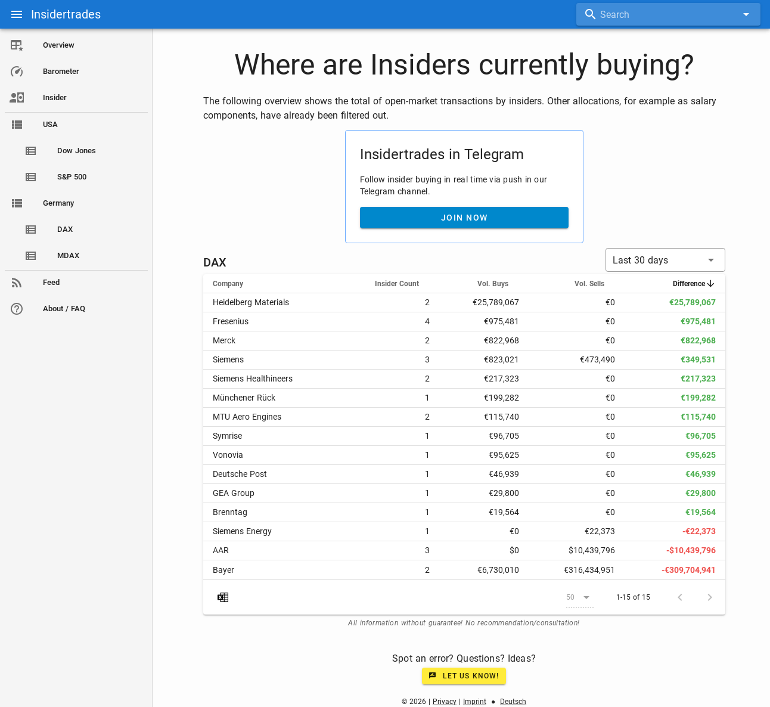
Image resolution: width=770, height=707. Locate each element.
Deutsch (513, 701)
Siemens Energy (242, 531)
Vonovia (228, 455)
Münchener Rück (244, 397)
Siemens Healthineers (253, 378)
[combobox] (668, 14)
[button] (665, 260)
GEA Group (233, 493)
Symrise (227, 436)
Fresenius (231, 321)
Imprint (474, 701)
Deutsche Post (240, 474)
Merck (224, 340)
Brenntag (230, 512)
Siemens (228, 359)
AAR (221, 550)
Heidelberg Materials (251, 302)
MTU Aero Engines (247, 416)
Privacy (445, 701)
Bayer (223, 570)
